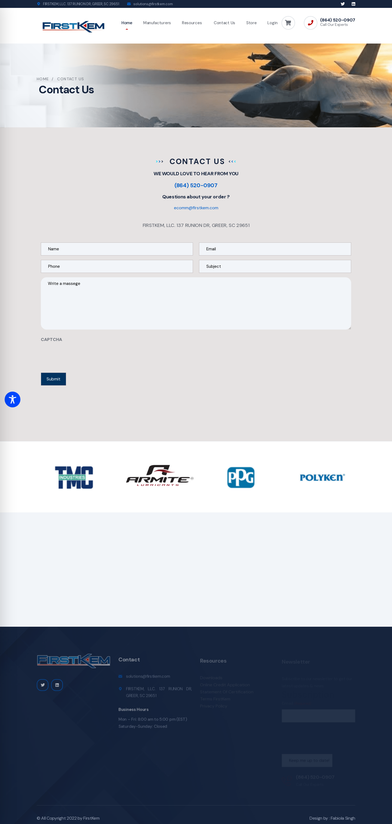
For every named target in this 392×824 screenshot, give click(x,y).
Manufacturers (157, 23)
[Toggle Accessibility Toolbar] (12, 399)
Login (272, 23)
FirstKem (91, 818)
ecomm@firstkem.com (196, 208)
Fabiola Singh (343, 818)
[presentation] (82, 356)
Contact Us (224, 23)
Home (126, 23)
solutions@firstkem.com (153, 4)
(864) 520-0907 (337, 20)
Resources (192, 23)
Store (251, 23)
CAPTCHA (51, 339)
